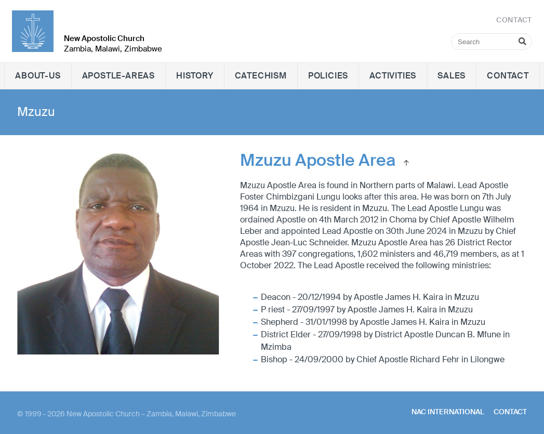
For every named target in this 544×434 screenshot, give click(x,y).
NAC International (448, 411)
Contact (508, 75)
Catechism (261, 75)
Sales (451, 75)
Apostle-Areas (118, 75)
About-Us (37, 75)
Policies (328, 75)
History (195, 75)
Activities (392, 75)
